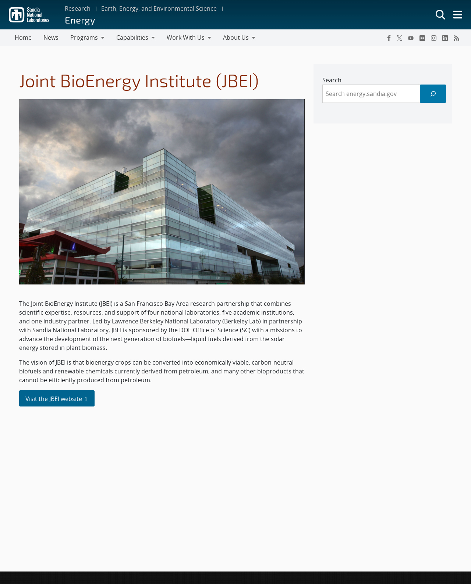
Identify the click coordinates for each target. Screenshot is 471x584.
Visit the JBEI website (56, 399)
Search (331, 80)
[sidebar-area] (383, 93)
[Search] (433, 94)
